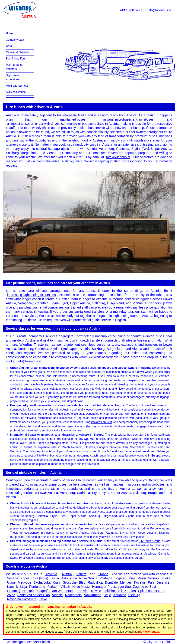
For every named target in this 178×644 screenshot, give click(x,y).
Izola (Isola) (39, 578)
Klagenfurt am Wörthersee (55, 591)
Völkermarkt (92, 595)
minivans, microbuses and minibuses (127, 119)
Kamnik (12, 586)
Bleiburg (134, 595)
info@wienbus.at (160, 10)
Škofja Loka (42, 582)
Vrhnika (153, 578)
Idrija (131, 578)
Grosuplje (70, 582)
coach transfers (91, 340)
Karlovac (119, 595)
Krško (43, 599)
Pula (151, 582)
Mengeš (126, 582)
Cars (9, 46)
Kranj (56, 582)
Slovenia (51, 574)
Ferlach (53, 586)
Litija (23, 586)
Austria (67, 574)
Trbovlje (82, 591)
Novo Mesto (81, 586)
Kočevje (140, 582)
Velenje (57, 595)
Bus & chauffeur (16, 58)
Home (9, 33)
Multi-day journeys (17, 85)
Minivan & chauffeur (18, 52)
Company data (15, 39)
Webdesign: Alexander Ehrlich (28, 642)
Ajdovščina (69, 578)
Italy (159, 340)
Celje (107, 595)
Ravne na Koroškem (22, 599)
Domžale (111, 582)
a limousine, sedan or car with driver (33, 123)
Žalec (11, 595)
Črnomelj (13, 591)
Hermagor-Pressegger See (111, 586)
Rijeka (165, 578)
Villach (65, 586)
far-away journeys (136, 455)
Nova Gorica (88, 578)
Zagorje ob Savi (144, 586)
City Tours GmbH (159, 642)
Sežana (12, 578)
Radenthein (73, 595)
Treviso (96, 591)
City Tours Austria (149, 541)
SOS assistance (16, 92)
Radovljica (95, 582)
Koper (24, 578)
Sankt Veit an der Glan (33, 595)
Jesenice (163, 582)
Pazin (142, 578)
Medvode (24, 582)
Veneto (81, 574)
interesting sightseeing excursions (31, 295)
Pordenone (37, 586)
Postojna (106, 578)
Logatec (120, 578)
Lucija (55, 578)
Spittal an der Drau (151, 591)
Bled (82, 582)
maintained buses (73, 119)
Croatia (103, 574)
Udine (11, 582)
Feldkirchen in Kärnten (119, 591)
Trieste (14, 532)
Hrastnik (28, 591)
